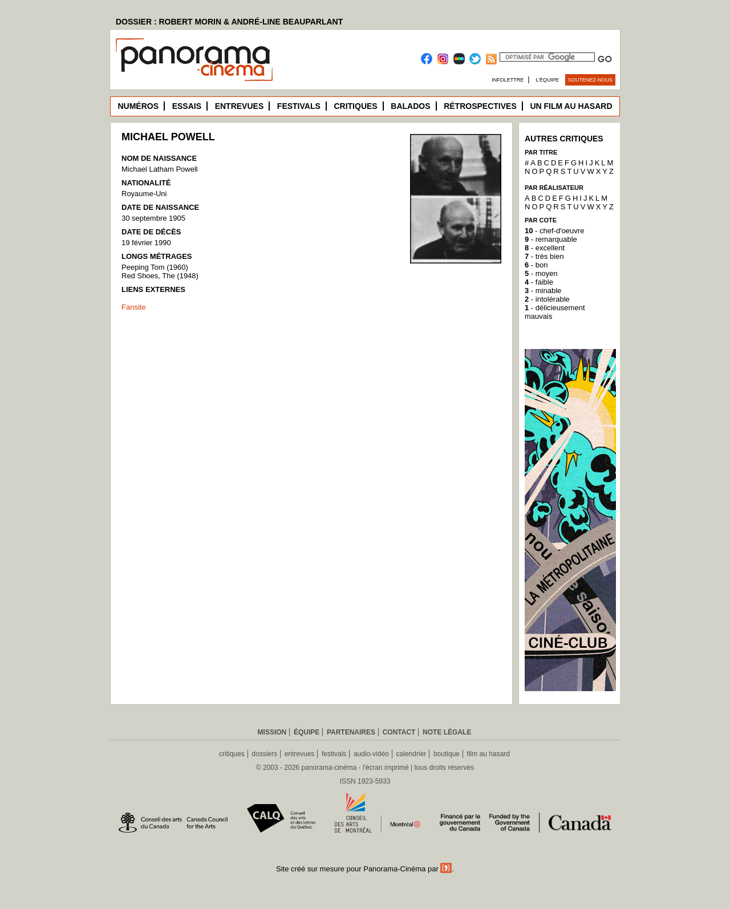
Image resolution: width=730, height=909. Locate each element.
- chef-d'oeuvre (554, 230)
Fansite (133, 307)
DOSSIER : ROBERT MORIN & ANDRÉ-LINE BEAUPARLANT (229, 21)
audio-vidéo (371, 754)
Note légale (447, 732)
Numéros (138, 106)
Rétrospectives (480, 106)
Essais (186, 106)
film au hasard (488, 754)
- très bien (544, 256)
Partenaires (351, 732)
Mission (272, 732)
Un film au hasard (571, 106)
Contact (399, 732)
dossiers (264, 754)
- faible (539, 282)
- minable (543, 290)
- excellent (545, 248)
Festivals (299, 106)
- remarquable (551, 239)
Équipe (306, 732)
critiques (232, 754)
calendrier (411, 754)
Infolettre (508, 80)
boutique (446, 754)
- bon (536, 265)
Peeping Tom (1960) (154, 267)
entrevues (300, 754)
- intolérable (547, 299)
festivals (334, 754)
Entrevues (239, 106)
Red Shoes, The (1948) (159, 275)
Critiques (355, 106)
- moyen (541, 273)
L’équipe (547, 80)
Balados (410, 106)
